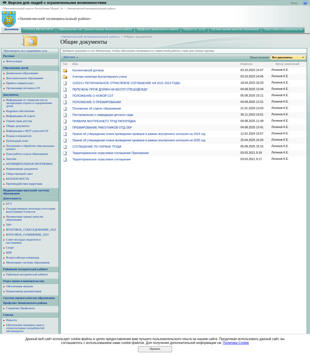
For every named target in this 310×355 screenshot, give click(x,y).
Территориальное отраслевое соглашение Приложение (110, 153)
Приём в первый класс (20, 83)
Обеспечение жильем (19, 286)
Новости (11, 320)
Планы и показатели (18, 135)
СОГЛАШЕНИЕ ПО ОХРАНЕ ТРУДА (96, 146)
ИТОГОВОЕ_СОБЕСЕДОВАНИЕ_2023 (31, 229)
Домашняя (11, 29)
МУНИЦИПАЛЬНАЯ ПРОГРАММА (29, 163)
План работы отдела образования (27, 153)
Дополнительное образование (24, 78)
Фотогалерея (14, 61)
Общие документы (17, 125)
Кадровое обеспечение (20, 111)
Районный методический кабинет (25, 269)
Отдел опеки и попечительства (283, 29)
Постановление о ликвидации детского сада (102, 114)
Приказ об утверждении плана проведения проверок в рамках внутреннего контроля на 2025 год (138, 140)
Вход (294, 2)
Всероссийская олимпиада (22, 257)
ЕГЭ (9, 203)
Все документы (282, 57)
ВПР (9, 252)
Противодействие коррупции (24, 183)
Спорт (10, 247)
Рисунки (8, 56)
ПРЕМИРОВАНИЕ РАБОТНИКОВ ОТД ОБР (102, 127)
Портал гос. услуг (194, 29)
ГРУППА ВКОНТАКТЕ (38, 29)
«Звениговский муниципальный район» (91, 8)
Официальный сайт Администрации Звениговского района (95, 29)
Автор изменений (287, 64)
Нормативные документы (22, 168)
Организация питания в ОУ (23, 88)
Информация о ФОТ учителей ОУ (27, 130)
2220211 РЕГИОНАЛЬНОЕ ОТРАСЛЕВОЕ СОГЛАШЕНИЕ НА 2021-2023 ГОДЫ (126, 83)
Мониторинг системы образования (28, 262)
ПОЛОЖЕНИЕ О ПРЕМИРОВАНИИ (96, 102)
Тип (65, 64)
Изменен (246, 64)
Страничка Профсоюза (20, 308)
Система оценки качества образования (235, 29)
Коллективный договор (88, 70)
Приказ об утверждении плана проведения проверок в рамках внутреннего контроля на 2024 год (138, 133)
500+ (9, 224)
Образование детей (15, 67)
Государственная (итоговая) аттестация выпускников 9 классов (30, 210)
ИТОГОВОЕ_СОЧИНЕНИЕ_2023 (27, 234)
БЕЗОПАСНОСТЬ (17, 178)
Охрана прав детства (19, 120)
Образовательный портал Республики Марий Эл (32, 8)
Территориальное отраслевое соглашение (101, 159)
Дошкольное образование (22, 73)
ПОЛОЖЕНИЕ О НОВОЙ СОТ (92, 95)
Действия (69, 57)
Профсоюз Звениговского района (157, 29)
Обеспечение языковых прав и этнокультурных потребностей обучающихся (25, 328)
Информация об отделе (20, 116)
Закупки (11, 158)
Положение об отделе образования (96, 108)
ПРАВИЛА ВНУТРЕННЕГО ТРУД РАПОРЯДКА (104, 121)
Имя (75, 64)
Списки (8, 314)
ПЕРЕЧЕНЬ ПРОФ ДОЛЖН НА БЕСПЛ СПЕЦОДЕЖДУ (109, 89)
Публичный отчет (17, 140)
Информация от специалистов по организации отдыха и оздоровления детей (29, 103)
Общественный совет (19, 173)
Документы (11, 94)
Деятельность (12, 198)
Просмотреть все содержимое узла (25, 50)
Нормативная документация (23, 291)
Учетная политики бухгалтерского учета (99, 76)
